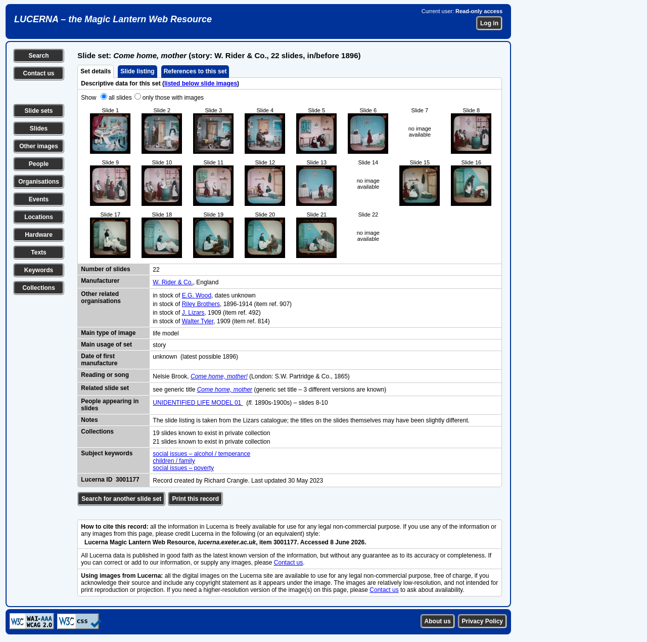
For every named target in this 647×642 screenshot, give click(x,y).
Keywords (38, 270)
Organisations (38, 181)
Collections (38, 287)
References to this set (195, 71)
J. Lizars (193, 312)
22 (156, 269)
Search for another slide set (121, 498)
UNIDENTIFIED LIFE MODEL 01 (198, 402)
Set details (95, 71)
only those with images (173, 97)
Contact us (38, 73)
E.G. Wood (196, 295)
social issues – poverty (183, 468)
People (39, 163)
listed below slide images (200, 83)
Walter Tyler (198, 321)
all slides (120, 97)
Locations (38, 217)
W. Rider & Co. (173, 282)
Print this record (195, 498)
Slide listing (137, 71)
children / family (174, 460)
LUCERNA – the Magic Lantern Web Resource (113, 19)
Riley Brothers (201, 304)
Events (39, 199)
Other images (38, 146)
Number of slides (105, 269)
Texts (38, 252)
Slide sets (38, 110)
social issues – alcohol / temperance (201, 453)
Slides (39, 128)
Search (38, 55)
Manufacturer (100, 280)
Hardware (39, 234)
